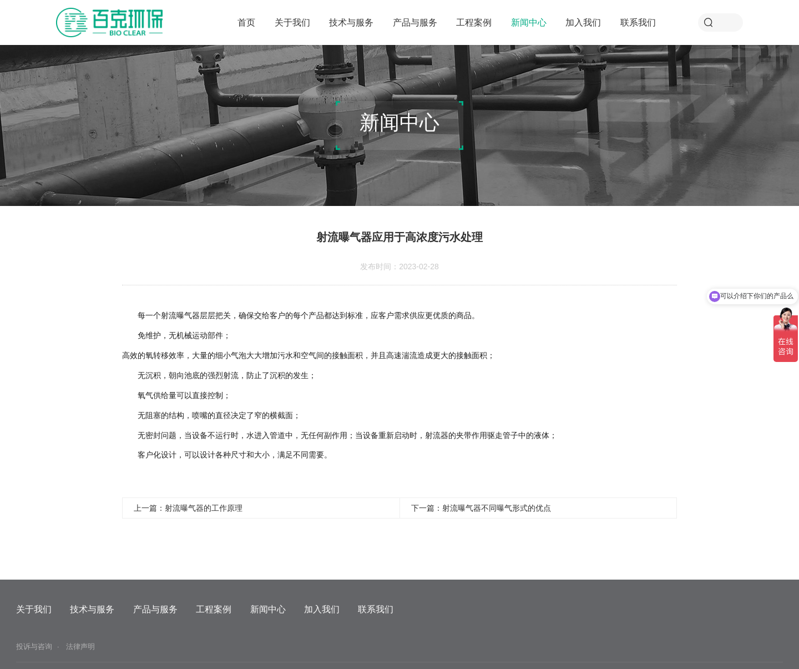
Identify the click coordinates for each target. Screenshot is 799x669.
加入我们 (583, 22)
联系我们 (638, 22)
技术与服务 (351, 22)
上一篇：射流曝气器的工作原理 (188, 508)
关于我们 (292, 22)
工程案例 (474, 22)
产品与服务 (415, 22)
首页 (246, 22)
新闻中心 (529, 22)
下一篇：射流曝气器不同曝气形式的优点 (481, 508)
